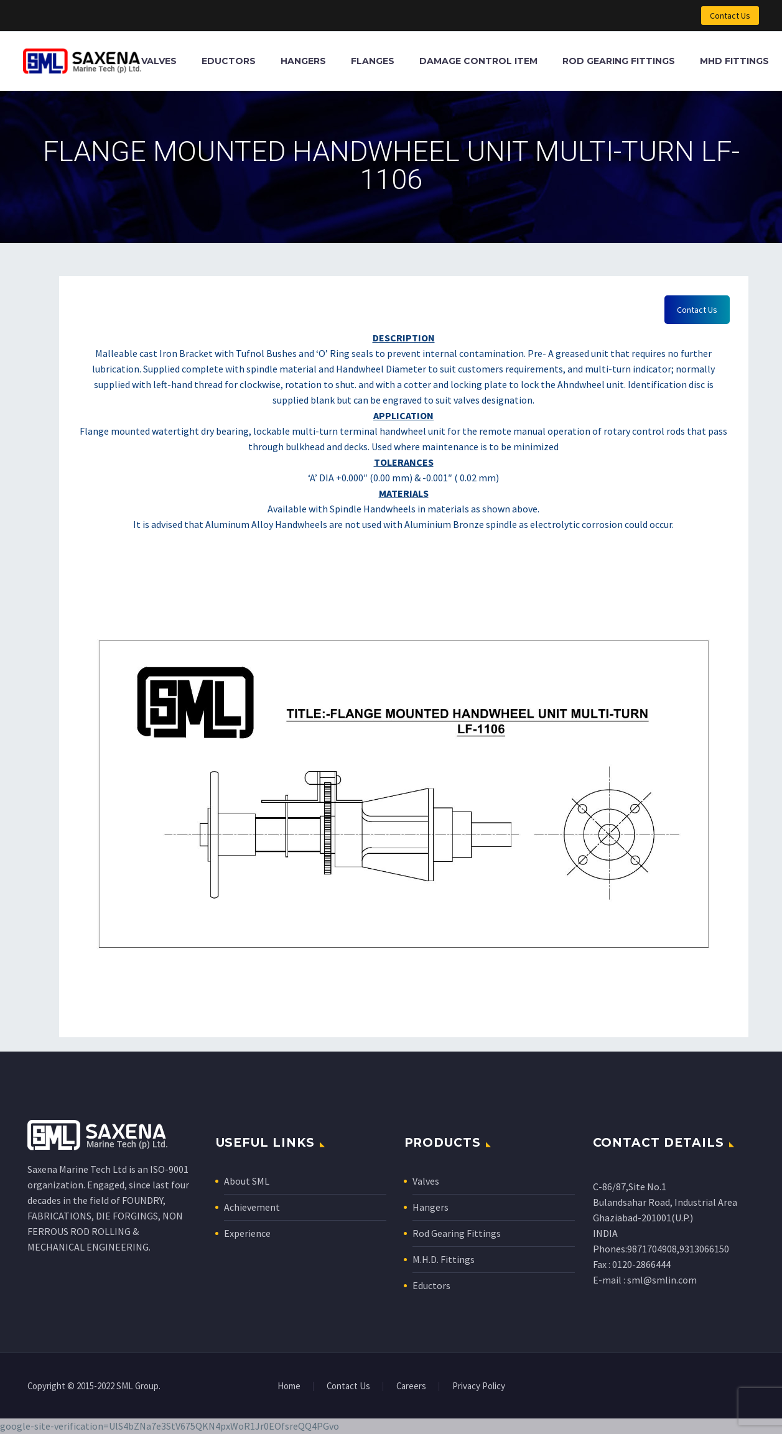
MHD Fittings (734, 61)
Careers (411, 1386)
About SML (246, 1181)
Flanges (372, 61)
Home (288, 1386)
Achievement (252, 1207)
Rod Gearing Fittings (618, 61)
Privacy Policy (478, 1386)
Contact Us (730, 15)
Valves (159, 61)
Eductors (229, 61)
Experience (247, 1233)
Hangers (303, 61)
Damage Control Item (478, 61)
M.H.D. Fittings (443, 1259)
